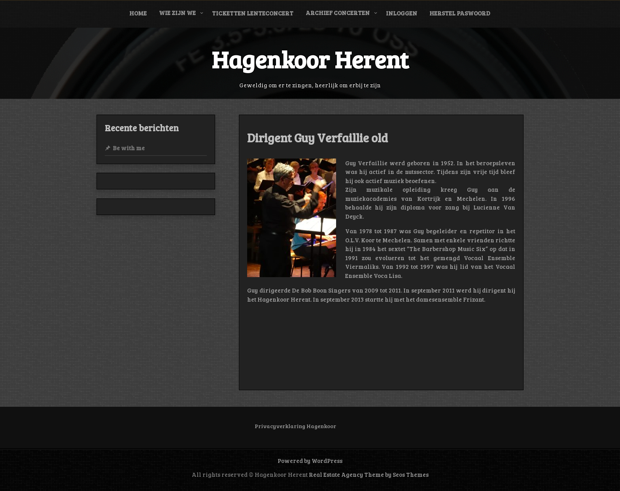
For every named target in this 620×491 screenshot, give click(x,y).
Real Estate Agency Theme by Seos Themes (369, 474)
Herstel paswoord (459, 13)
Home (138, 13)
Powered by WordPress (310, 461)
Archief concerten (338, 13)
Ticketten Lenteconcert (252, 13)
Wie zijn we (177, 13)
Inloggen (401, 13)
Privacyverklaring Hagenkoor (295, 426)
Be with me (129, 148)
